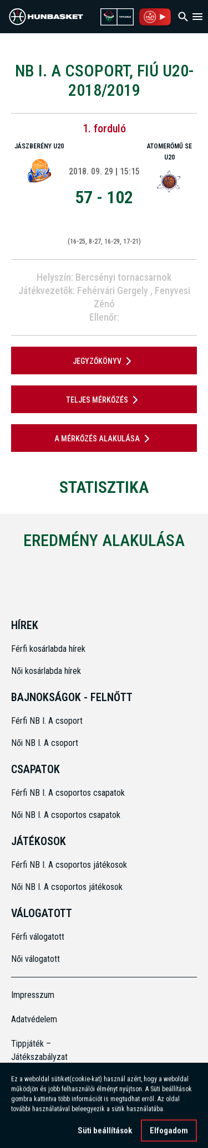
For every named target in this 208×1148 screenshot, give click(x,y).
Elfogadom (169, 1134)
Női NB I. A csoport (44, 743)
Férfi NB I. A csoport (47, 720)
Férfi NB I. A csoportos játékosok (69, 864)
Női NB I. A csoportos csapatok (67, 815)
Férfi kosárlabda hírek (48, 649)
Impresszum (32, 995)
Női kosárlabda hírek (46, 671)
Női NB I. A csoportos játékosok (67, 887)
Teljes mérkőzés (104, 399)
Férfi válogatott (37, 936)
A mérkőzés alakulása (104, 438)
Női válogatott (35, 959)
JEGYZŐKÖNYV (104, 361)
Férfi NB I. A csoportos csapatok (69, 792)
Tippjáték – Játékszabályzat (34, 1050)
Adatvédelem (34, 1019)
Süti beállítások (105, 1134)
